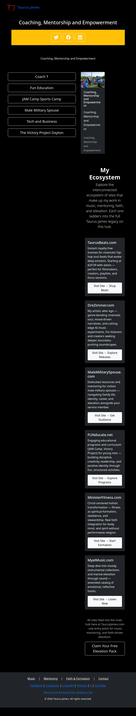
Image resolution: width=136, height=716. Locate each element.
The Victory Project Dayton (42, 132)
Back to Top (86, 692)
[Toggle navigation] (124, 7)
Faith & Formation (78, 678)
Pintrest (82, 685)
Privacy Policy (68, 692)
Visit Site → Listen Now (104, 601)
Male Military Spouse (42, 110)
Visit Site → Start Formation (105, 543)
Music (31, 678)
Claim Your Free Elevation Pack (105, 649)
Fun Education (42, 87)
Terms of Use (51, 692)
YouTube (100, 685)
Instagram (52, 685)
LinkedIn (68, 685)
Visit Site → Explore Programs (104, 480)
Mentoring (51, 678)
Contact (103, 678)
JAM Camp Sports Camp (41, 99)
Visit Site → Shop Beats (105, 288)
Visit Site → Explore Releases (104, 355)
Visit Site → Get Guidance (105, 417)
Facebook (36, 685)
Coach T (41, 76)
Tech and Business (42, 121)
